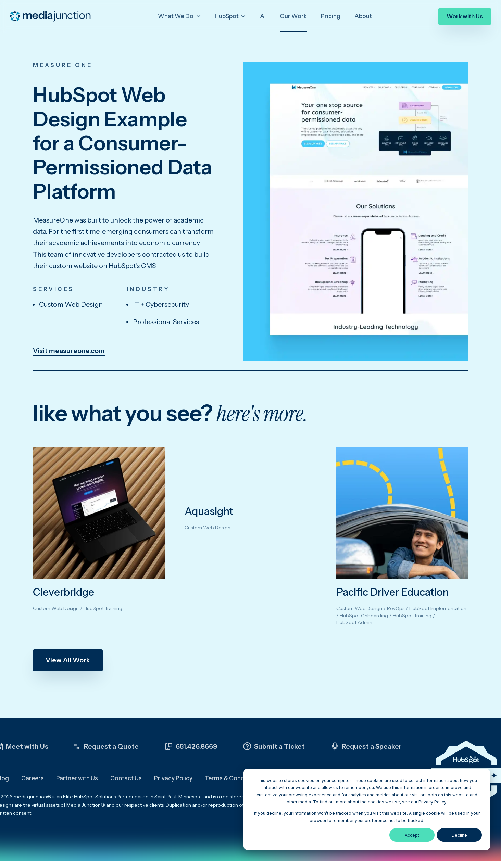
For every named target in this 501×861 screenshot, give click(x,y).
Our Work (293, 16)
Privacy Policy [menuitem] (173, 778)
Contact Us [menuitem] (126, 778)
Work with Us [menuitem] (465, 16)
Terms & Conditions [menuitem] (232, 778)
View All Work (68, 660)
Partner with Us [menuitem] (77, 778)
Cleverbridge (63, 592)
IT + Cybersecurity (161, 304)
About (363, 16)
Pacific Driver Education (392, 592)
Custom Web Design (71, 304)
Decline (459, 835)
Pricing (330, 16)
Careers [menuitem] (32, 778)
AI (263, 16)
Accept (412, 835)
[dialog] (366, 809)
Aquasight (209, 511)
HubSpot (227, 16)
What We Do (176, 16)
